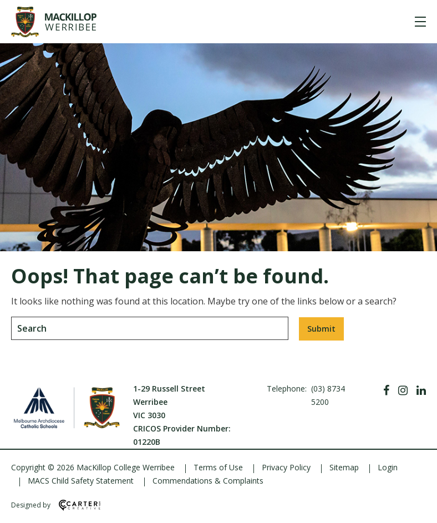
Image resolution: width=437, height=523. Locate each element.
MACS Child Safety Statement (81, 480)
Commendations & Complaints (208, 480)
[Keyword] (149, 328)
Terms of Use (218, 467)
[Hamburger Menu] (420, 21)
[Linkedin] (421, 390)
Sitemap (344, 467)
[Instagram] (403, 390)
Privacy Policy (286, 467)
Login (388, 467)
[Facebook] (386, 390)
